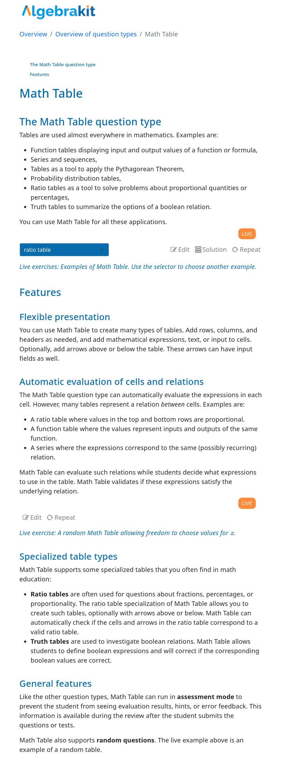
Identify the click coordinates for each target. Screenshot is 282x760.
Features (39, 74)
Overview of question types (96, 34)
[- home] (60, 10)
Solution (210, 249)
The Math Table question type (63, 64)
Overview (34, 34)
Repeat (245, 249)
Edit (183, 249)
